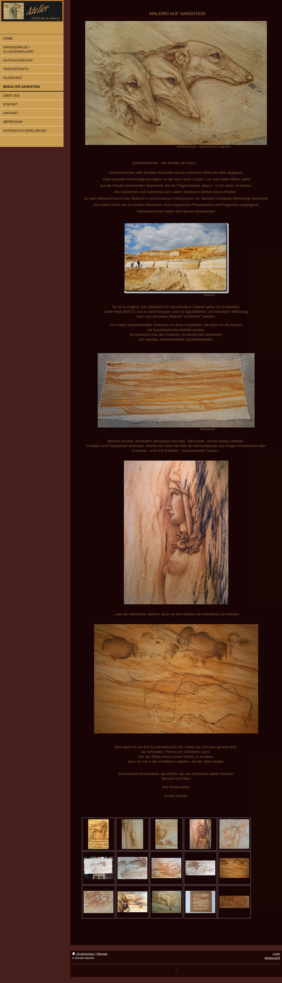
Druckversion (83, 953)
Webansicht (272, 958)
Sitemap (102, 953)
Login (276, 953)
